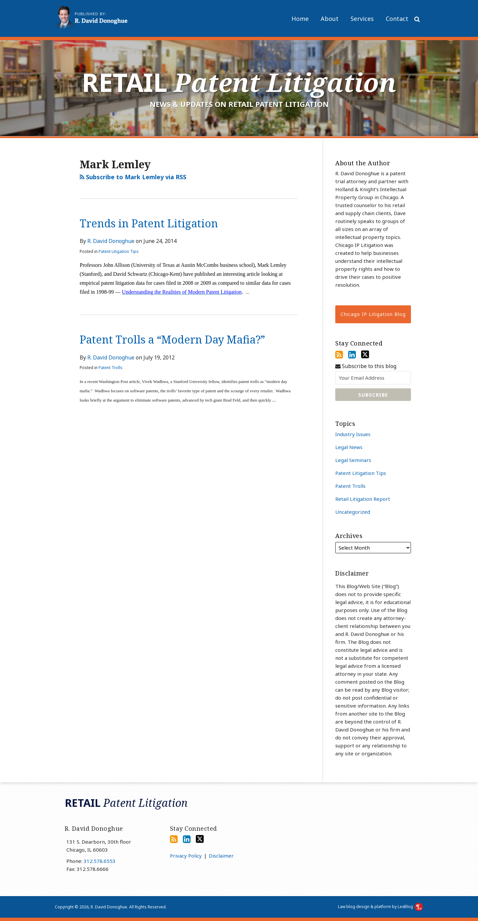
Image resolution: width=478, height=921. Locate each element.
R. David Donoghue (110, 241)
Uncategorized (352, 511)
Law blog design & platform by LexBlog (380, 906)
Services (362, 19)
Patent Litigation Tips (119, 251)
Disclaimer (221, 855)
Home (300, 19)
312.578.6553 (100, 861)
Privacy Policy (186, 855)
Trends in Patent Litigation (149, 223)
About (330, 19)
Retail (239, 82)
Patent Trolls (110, 367)
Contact (397, 19)
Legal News (348, 447)
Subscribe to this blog (365, 366)
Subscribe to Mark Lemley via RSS (133, 177)
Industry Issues (352, 434)
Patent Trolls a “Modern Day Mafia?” (172, 339)
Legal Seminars (353, 460)
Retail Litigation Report (362, 499)
